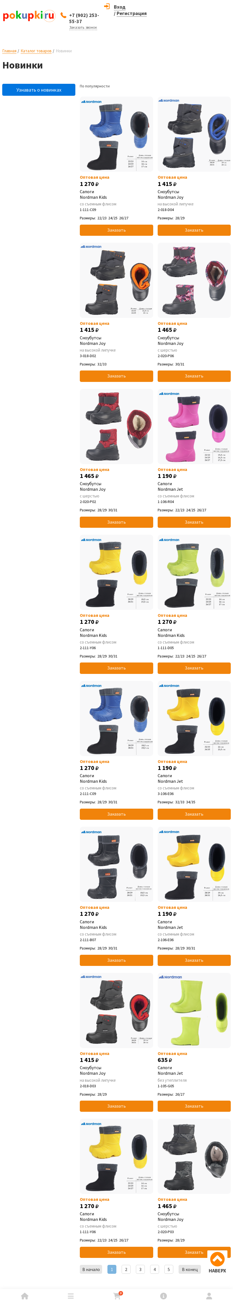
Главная (9, 50)
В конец (190, 1269)
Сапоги (116, 194)
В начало (91, 1269)
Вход (120, 7)
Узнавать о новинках (38, 90)
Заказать (116, 230)
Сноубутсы (194, 194)
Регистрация (132, 13)
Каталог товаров (36, 50)
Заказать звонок (83, 27)
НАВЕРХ (217, 1270)
